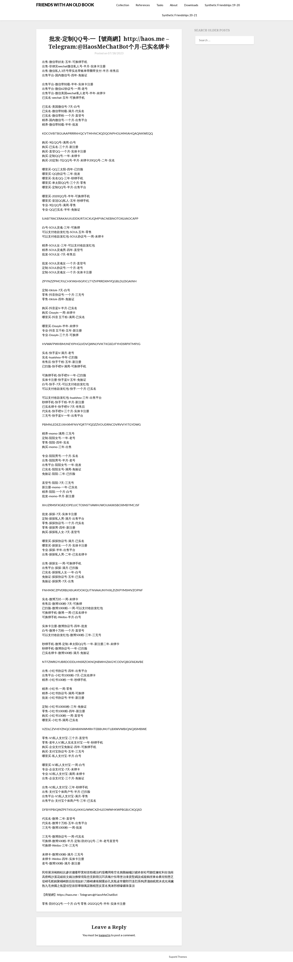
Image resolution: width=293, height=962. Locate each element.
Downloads (191, 5)
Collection (122, 5)
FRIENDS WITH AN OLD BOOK (65, 4)
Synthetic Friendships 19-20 (222, 5)
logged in (104, 935)
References (143, 5)
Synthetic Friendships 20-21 (179, 15)
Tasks (159, 5)
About (174, 5)
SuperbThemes (178, 956)
